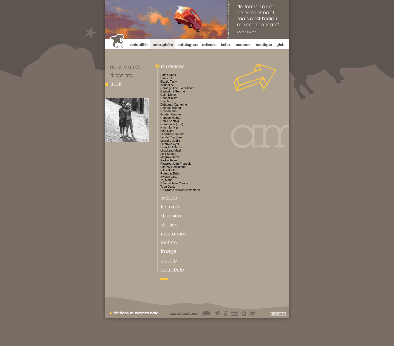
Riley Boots (168, 170)
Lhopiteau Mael (170, 150)
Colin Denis (168, 94)
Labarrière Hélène (172, 134)
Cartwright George (172, 91)
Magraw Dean (169, 157)
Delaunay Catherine (173, 104)
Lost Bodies (168, 153)
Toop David (167, 186)
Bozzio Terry (168, 81)
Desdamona (168, 111)
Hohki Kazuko (169, 121)
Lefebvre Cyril (169, 144)
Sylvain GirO (168, 176)
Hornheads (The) (171, 124)
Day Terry (166, 101)
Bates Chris (168, 75)
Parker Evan (168, 160)
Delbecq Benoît (170, 107)
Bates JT (166, 78)
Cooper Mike (168, 98)
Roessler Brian (170, 173)
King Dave (167, 130)
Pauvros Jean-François (175, 163)
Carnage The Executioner (177, 88)
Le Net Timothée (171, 137)
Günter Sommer (171, 114)
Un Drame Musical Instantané (180, 189)
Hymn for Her (169, 127)
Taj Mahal (166, 180)
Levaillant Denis (171, 147)
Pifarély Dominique (173, 166)
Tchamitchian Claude (174, 183)
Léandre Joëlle (170, 140)
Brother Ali (167, 84)
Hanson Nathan (170, 117)
